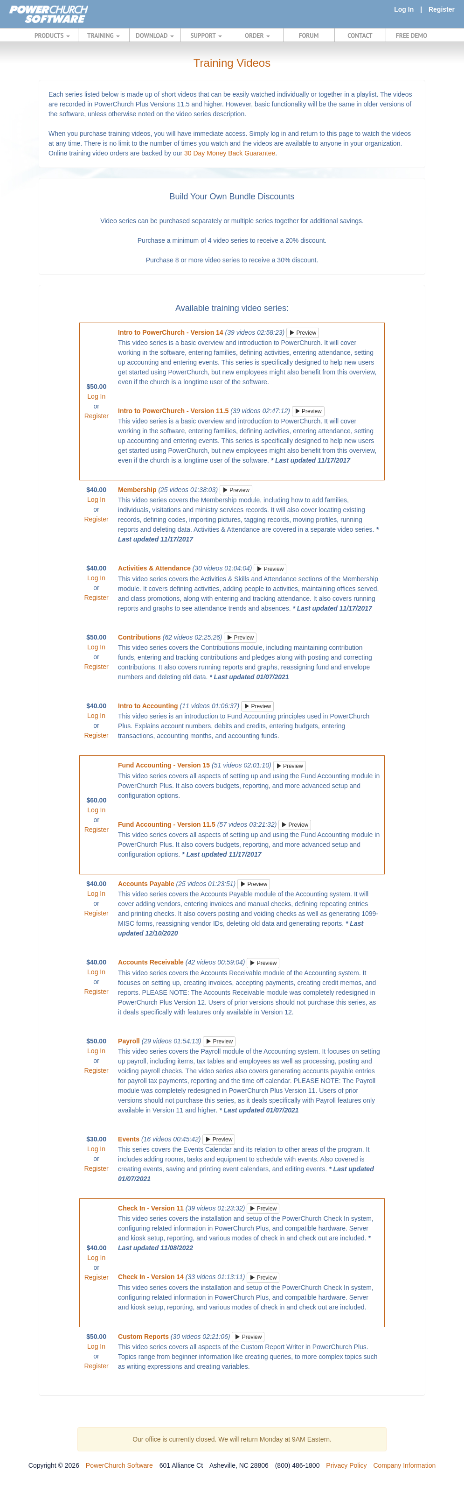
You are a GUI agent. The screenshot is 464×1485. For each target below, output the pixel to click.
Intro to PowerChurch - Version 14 (170, 332)
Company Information (404, 1465)
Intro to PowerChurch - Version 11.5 (173, 411)
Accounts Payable (146, 883)
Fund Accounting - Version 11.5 (166, 824)
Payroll (129, 1041)
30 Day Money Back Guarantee (229, 153)
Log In (404, 9)
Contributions (139, 637)
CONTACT (359, 35)
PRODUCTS (52, 35)
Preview (302, 333)
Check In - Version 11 (151, 1208)
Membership (137, 489)
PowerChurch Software (119, 1465)
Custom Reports (143, 1336)
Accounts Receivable (151, 962)
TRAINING (103, 35)
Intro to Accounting (148, 706)
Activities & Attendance (154, 568)
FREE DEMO (411, 35)
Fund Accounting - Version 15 (164, 765)
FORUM (309, 35)
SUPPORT (206, 35)
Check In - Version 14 (151, 1277)
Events (128, 1139)
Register (442, 9)
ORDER (257, 35)
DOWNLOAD (154, 35)
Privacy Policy (346, 1465)
